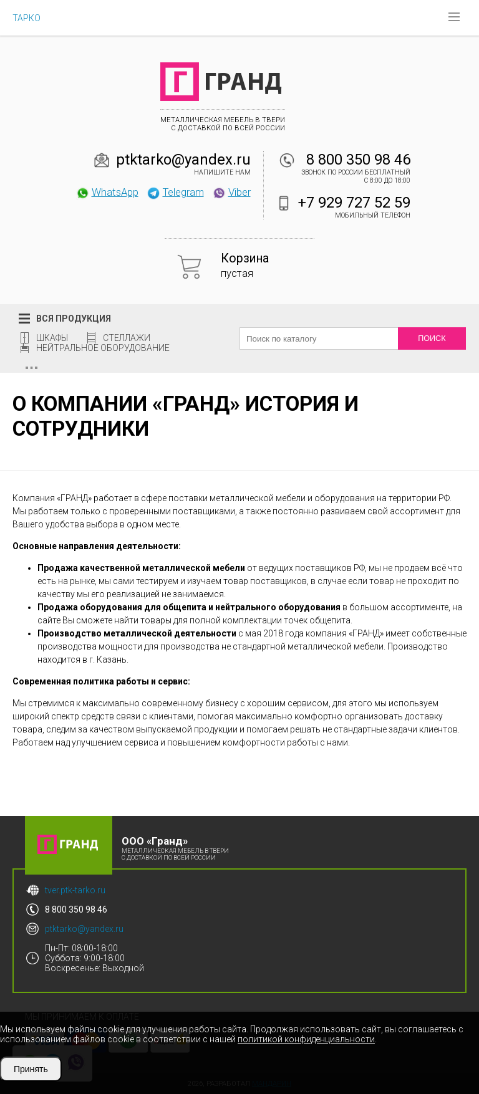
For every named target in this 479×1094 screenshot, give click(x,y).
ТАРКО (26, 18)
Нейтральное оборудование (103, 348)
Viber (231, 192)
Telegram (175, 192)
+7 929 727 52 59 (354, 202)
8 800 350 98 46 (358, 159)
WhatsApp (106, 192)
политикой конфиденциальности (306, 1039)
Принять (31, 1069)
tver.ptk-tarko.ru (75, 890)
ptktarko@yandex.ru (183, 159)
